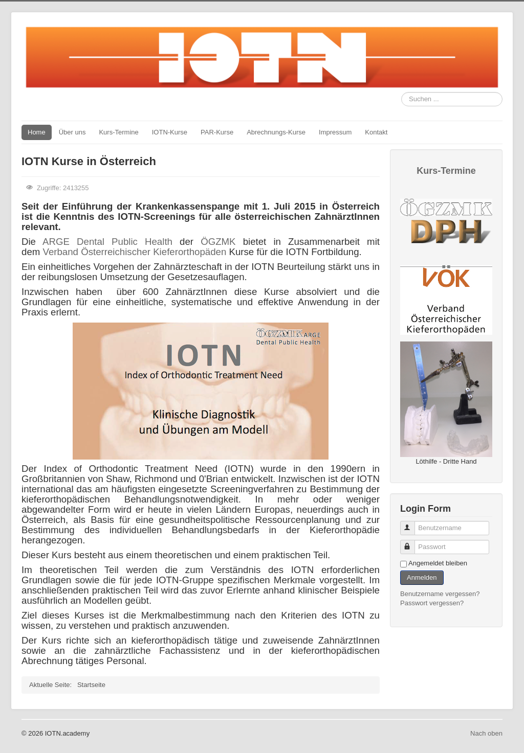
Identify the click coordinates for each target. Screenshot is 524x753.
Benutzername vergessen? (439, 594)
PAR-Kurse (217, 132)
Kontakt (376, 132)
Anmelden (422, 577)
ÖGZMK (218, 241)
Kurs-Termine (118, 132)
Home (37, 132)
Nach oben (486, 733)
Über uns (72, 132)
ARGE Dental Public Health (107, 241)
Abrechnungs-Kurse (276, 132)
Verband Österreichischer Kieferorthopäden (134, 251)
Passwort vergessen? (432, 603)
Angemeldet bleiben (437, 563)
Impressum (335, 132)
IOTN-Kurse (169, 132)
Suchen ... (401, 92)
